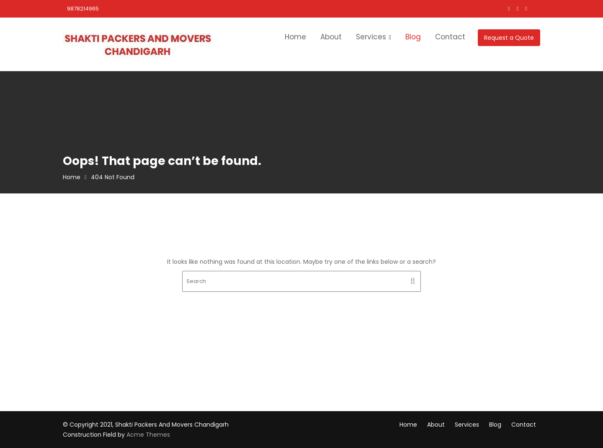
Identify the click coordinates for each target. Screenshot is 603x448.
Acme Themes (148, 434)
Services (371, 37)
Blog (413, 37)
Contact (450, 37)
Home (295, 37)
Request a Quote (509, 37)
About (331, 37)
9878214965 (83, 9)
